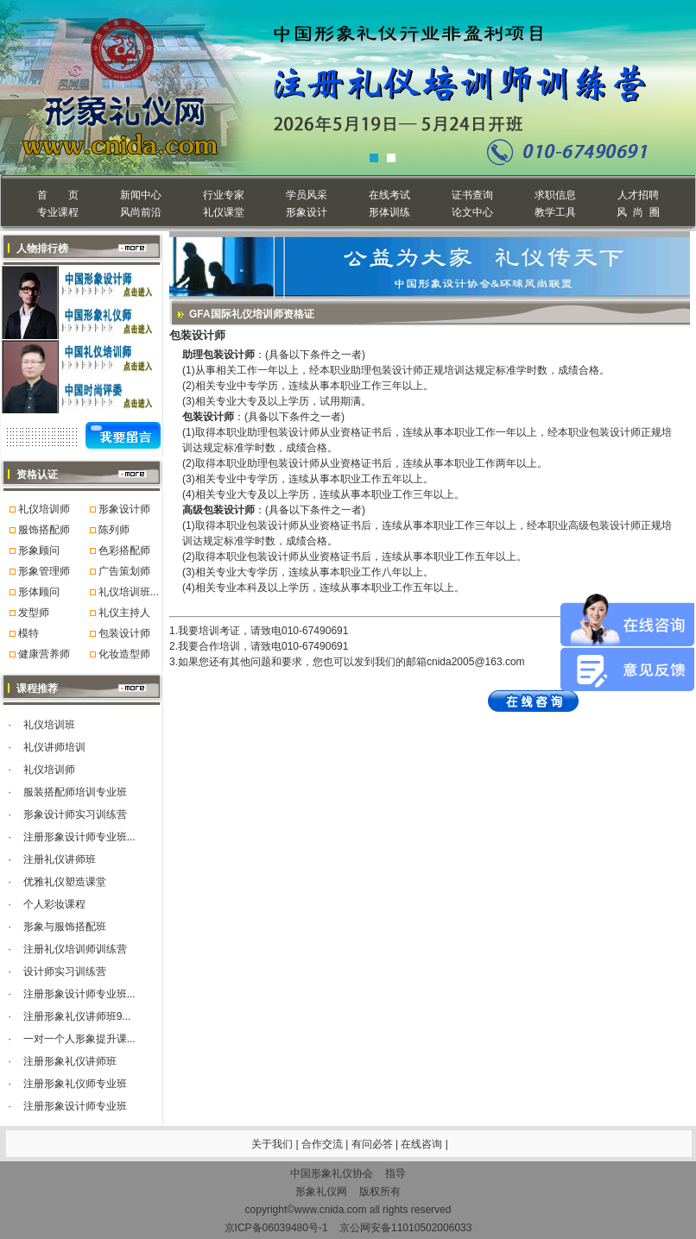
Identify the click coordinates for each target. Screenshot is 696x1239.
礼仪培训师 (44, 509)
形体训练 (389, 212)
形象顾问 (39, 550)
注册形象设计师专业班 (75, 1106)
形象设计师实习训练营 (75, 814)
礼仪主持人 (124, 613)
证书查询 (472, 195)
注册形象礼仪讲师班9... (77, 1016)
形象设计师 (124, 509)
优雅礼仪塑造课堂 (64, 882)
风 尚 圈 (638, 212)
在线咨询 (423, 1144)
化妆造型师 (124, 654)
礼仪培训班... (128, 592)
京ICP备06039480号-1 (276, 1228)
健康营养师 (44, 654)
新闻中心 (140, 195)
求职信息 (555, 195)
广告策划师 (124, 571)
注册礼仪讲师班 (59, 859)
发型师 (33, 613)
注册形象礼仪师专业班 (75, 1084)
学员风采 (306, 195)
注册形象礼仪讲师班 (70, 1061)
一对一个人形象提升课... (79, 1039)
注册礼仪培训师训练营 (75, 949)
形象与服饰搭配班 (64, 927)
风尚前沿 (140, 212)
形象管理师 (44, 571)
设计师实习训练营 (64, 971)
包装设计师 (124, 633)
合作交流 (323, 1144)
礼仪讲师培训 (54, 747)
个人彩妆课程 (54, 904)
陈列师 (114, 530)
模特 (28, 633)
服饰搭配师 (44, 530)
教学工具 (555, 212)
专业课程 (58, 212)
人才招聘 (638, 195)
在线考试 (389, 195)
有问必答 (373, 1144)
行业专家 (223, 195)
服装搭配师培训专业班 (75, 792)
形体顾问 (39, 592)
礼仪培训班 (49, 725)
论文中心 (472, 212)
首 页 (57, 195)
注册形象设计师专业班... (79, 837)
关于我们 (272, 1144)
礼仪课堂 (223, 212)
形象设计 (306, 212)
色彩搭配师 (124, 550)
